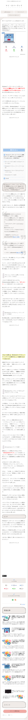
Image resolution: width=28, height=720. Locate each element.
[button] (22, 50)
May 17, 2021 (16, 236)
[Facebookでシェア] (14, 47)
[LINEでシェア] (14, 50)
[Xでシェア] (6, 47)
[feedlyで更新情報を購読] (13, 599)
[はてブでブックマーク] (22, 47)
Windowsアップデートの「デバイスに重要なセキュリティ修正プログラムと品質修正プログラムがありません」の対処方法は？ (14, 156)
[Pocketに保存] (6, 50)
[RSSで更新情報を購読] (15, 599)
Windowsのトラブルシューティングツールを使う (14, 167)
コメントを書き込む (15, 711)
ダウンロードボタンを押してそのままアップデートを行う (14, 162)
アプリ (4, 575)
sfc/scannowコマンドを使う (11, 174)
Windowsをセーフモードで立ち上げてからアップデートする (14, 171)
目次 (13, 150)
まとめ (7, 178)
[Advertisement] (14, 72)
